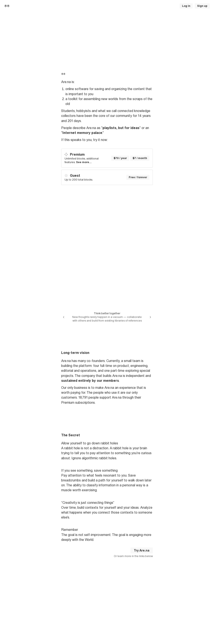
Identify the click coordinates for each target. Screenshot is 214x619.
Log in (186, 5)
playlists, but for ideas (121, 128)
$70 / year (120, 158)
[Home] (7, 5)
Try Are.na (141, 550)
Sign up (202, 5)
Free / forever (138, 177)
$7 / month (140, 158)
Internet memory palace (82, 133)
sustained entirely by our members (90, 380)
